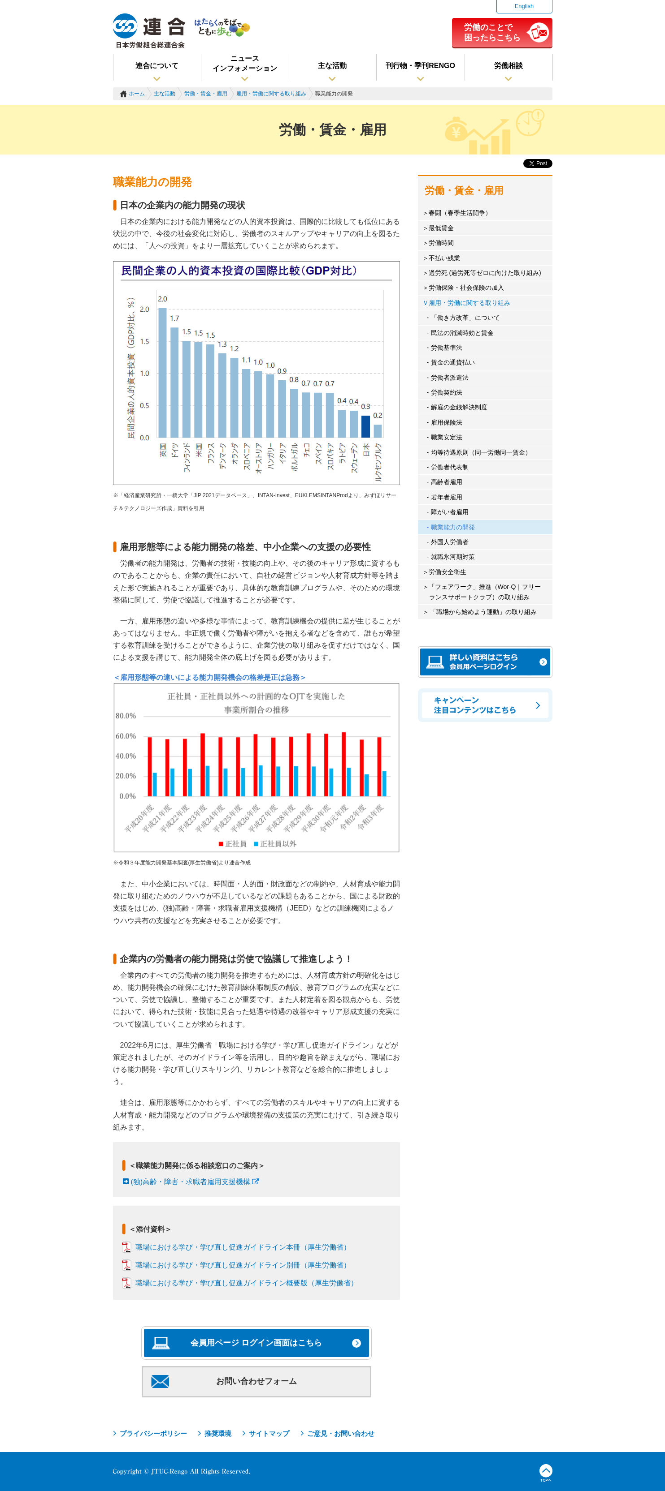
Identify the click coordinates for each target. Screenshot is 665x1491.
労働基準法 (446, 347)
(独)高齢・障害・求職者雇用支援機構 (191, 1182)
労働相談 (508, 65)
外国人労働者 (450, 542)
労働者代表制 (450, 467)
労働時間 (441, 242)
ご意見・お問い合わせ (340, 1433)
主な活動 (332, 65)
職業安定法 (446, 437)
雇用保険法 (446, 422)
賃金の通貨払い (453, 362)
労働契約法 (446, 392)
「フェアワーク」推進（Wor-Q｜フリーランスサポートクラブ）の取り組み (485, 591)
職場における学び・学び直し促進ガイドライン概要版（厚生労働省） (246, 1283)
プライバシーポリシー (153, 1433)
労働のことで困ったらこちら (492, 32)
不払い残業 (444, 258)
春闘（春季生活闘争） (460, 212)
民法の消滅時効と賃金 (462, 332)
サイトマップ (269, 1433)
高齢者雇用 (446, 482)
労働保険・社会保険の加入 (466, 287)
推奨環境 (217, 1433)
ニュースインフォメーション (245, 63)
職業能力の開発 (453, 527)
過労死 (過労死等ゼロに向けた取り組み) (485, 272)
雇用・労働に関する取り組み (271, 93)
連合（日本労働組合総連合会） (149, 30)
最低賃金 (441, 228)
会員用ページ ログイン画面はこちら (256, 1342)
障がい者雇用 (450, 512)
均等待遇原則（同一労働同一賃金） (481, 452)
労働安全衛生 (447, 572)
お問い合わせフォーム (256, 1381)
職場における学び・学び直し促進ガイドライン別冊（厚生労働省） (243, 1265)
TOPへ (545, 1473)
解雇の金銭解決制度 (459, 407)
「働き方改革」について (465, 317)
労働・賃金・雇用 (205, 93)
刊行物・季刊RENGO (420, 65)
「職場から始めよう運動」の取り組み (483, 611)
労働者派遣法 (450, 377)
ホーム (137, 93)
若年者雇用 (446, 497)
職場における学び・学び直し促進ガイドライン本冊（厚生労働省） (243, 1247)
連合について (156, 65)
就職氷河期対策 (453, 556)
